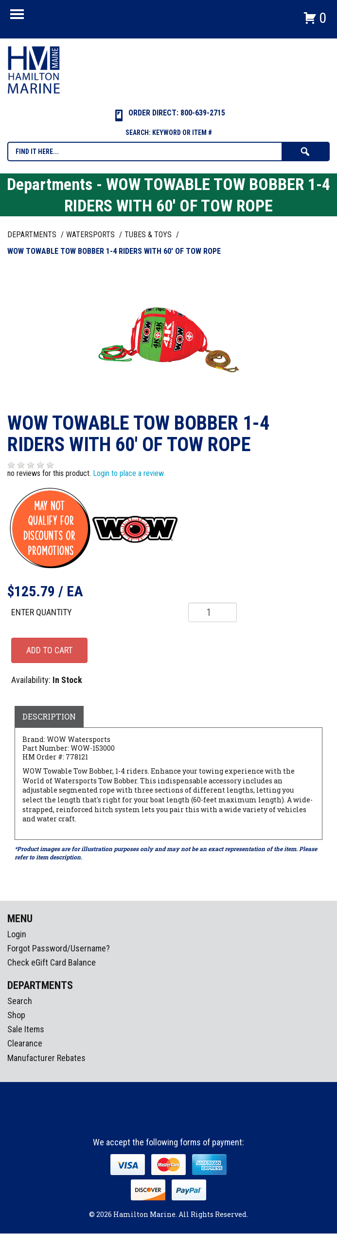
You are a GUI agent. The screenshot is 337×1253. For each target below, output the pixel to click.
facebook (151, 1119)
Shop (16, 1015)
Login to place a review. (129, 473)
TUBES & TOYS (149, 234)
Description (49, 716)
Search (19, 1001)
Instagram (169, 1119)
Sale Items (25, 1029)
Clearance (24, 1043)
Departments (32, 234)
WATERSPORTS (91, 234)
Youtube (187, 1119)
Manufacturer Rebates (46, 1058)
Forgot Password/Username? (58, 948)
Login (16, 934)
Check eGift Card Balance (51, 962)
